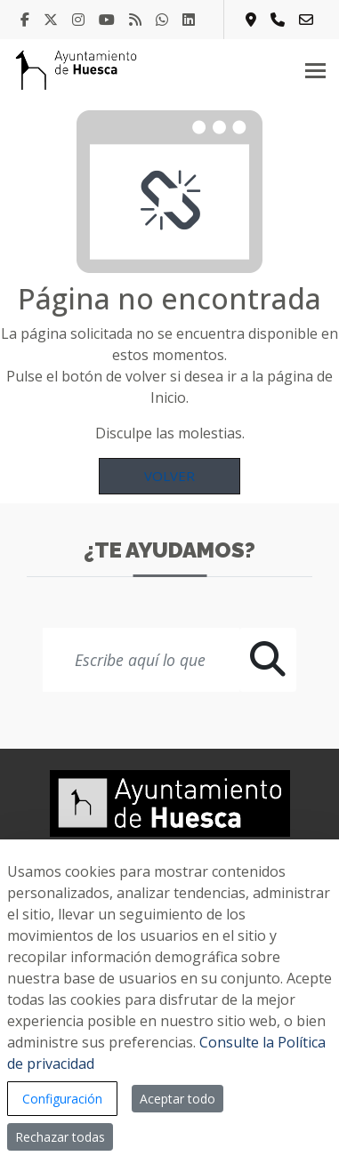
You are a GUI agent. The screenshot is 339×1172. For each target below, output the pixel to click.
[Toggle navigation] (315, 70)
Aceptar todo (177, 1098)
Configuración (62, 1098)
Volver (169, 476)
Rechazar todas (60, 1136)
